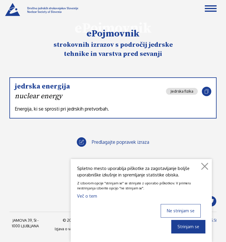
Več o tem (87, 195)
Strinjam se (188, 226)
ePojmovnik (113, 34)
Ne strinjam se (181, 210)
